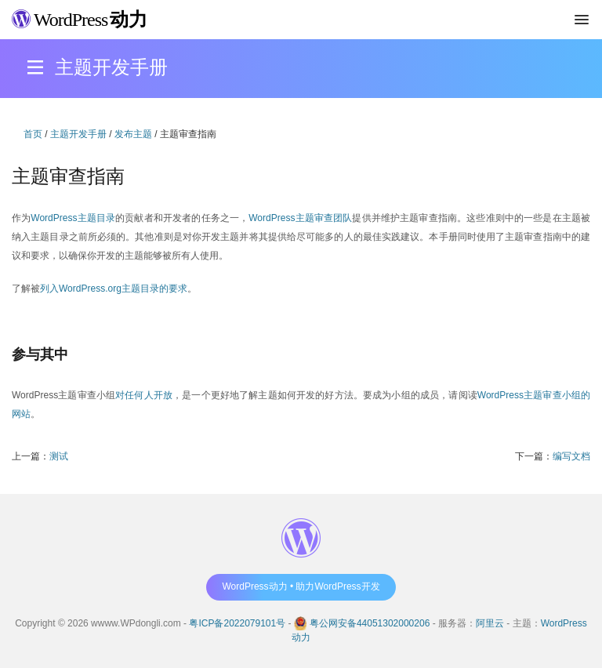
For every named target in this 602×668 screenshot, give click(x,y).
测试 (58, 456)
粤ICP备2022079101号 (237, 623)
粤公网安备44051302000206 (370, 623)
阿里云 (490, 623)
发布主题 (133, 134)
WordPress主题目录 (73, 217)
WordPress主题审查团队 (300, 217)
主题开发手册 (78, 134)
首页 (33, 134)
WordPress (79, 19)
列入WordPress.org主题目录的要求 (113, 288)
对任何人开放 (143, 395)
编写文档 (571, 456)
